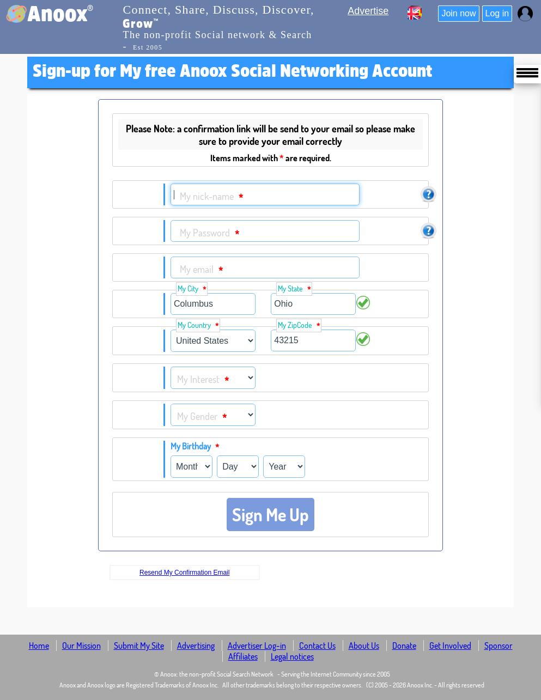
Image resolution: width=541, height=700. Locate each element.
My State (294, 289)
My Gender (202, 417)
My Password (209, 233)
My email (201, 270)
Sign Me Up (270, 514)
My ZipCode (299, 325)
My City (192, 289)
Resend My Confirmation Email (184, 572)
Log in (497, 13)
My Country (198, 325)
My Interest (203, 380)
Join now (458, 13)
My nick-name (211, 197)
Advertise (368, 10)
